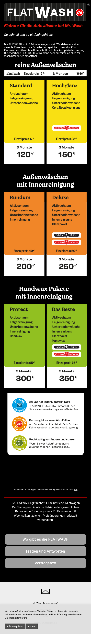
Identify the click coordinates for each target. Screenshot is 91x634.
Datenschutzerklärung (16, 618)
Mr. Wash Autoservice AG (45, 603)
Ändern (31, 626)
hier (76, 489)
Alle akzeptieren (15, 626)
